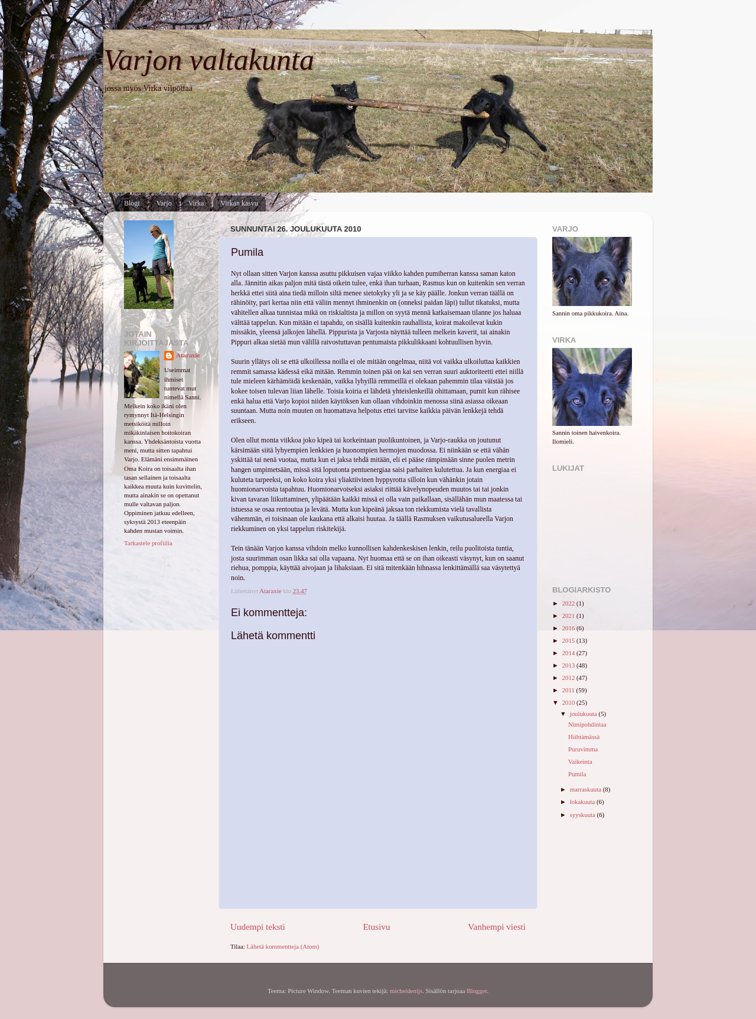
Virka (196, 203)
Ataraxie (188, 355)
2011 (569, 690)
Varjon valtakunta (208, 59)
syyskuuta (583, 814)
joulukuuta (584, 713)
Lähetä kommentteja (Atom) (283, 946)
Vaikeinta (580, 761)
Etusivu (376, 927)
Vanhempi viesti (497, 927)
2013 (569, 665)
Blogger (477, 990)
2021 (569, 615)
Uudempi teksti (257, 927)
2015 (569, 640)
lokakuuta (583, 801)
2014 (569, 652)
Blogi (132, 203)
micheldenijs (406, 990)
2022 (569, 603)
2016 (569, 627)
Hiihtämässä (583, 736)
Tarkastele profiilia (148, 542)
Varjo (164, 203)
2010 (569, 702)
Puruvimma (583, 749)
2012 (569, 677)
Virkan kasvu (239, 203)
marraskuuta (586, 789)
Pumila (577, 773)
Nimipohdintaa (587, 724)
